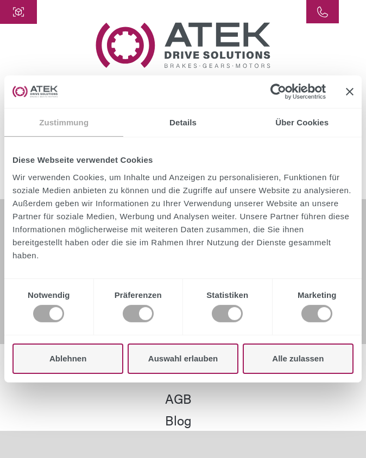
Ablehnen (67, 358)
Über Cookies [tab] (302, 122)
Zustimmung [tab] (64, 122)
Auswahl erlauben (183, 358)
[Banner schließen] (350, 92)
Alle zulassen (298, 358)
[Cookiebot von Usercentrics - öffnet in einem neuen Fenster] (278, 92)
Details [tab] (183, 122)
